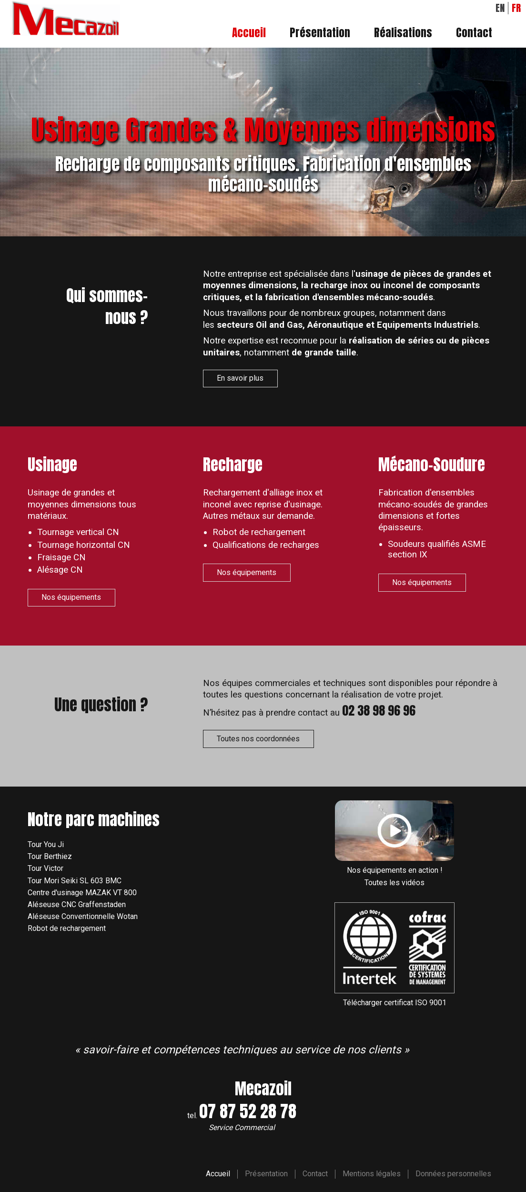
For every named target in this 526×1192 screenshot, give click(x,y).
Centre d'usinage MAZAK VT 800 (82, 892)
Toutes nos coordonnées (258, 738)
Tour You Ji (46, 844)
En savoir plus (240, 378)
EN (500, 8)
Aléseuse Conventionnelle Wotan (83, 916)
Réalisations (403, 33)
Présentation (320, 33)
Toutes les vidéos (394, 882)
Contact (474, 33)
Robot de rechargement (67, 928)
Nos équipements (71, 597)
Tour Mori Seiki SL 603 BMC (74, 880)
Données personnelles (453, 1174)
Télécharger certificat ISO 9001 (394, 1002)
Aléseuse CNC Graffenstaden (77, 904)
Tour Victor (45, 868)
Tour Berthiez (50, 856)
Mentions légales (372, 1174)
